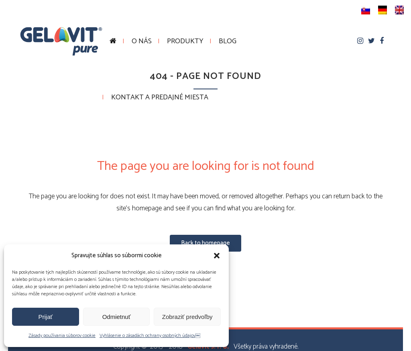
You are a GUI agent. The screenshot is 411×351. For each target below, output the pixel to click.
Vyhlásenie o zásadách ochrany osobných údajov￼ (150, 335)
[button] (217, 256)
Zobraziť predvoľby (187, 316)
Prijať (46, 316)
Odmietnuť (116, 316)
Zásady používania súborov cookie (62, 335)
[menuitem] (365, 10)
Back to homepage (205, 243)
